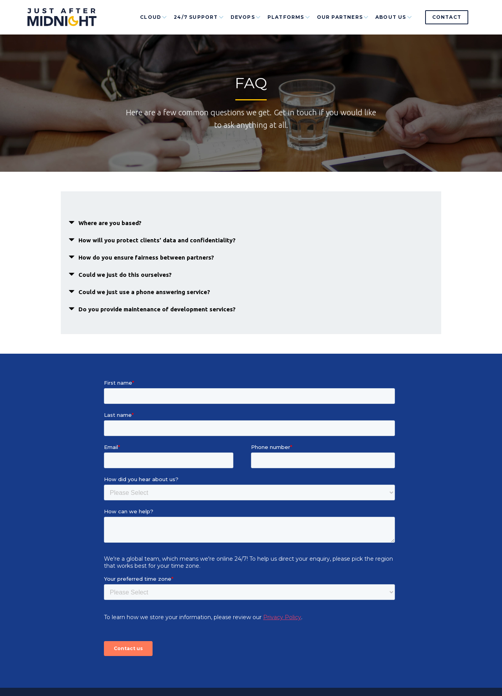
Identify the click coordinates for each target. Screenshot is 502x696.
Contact (446, 17)
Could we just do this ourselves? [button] (125, 274)
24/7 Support (199, 24)
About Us (394, 24)
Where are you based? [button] (110, 223)
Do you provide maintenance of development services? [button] (157, 309)
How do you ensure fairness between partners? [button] (146, 257)
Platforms (289, 24)
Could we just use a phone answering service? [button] (144, 292)
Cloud (153, 24)
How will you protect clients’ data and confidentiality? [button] (157, 240)
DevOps (246, 24)
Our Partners (343, 24)
